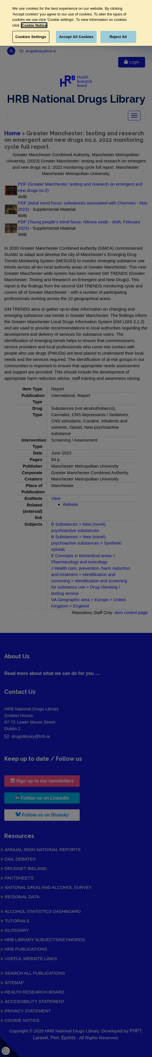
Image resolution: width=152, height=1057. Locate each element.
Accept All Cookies (76, 37)
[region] (76, 23)
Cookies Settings (30, 37)
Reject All (118, 37)
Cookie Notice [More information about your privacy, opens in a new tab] (34, 25)
